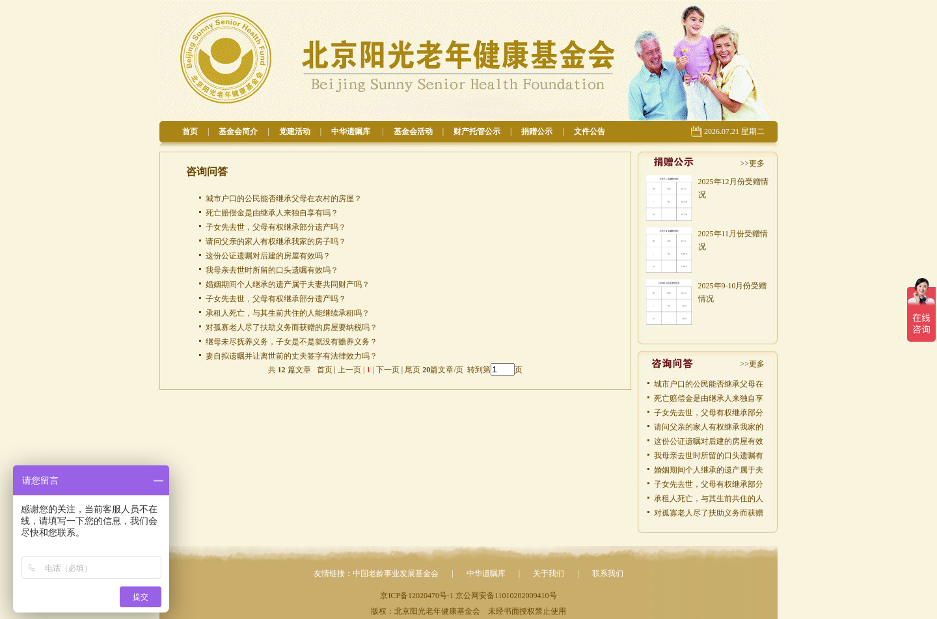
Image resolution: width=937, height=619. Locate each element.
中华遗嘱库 (351, 131)
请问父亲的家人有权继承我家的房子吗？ (276, 241)
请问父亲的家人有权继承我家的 (708, 427)
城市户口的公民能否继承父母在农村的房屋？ (284, 198)
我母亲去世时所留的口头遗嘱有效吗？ (272, 270)
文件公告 (589, 131)
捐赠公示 (536, 131)
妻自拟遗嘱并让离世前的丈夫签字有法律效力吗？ (291, 356)
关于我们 (548, 573)
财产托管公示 (477, 131)
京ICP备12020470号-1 (417, 595)
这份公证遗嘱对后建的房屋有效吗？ (268, 255)
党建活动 (294, 131)
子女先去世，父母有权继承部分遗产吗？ (276, 227)
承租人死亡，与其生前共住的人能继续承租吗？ (288, 313)
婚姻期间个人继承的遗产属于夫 (708, 470)
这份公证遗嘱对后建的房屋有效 (708, 441)
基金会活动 (413, 131)
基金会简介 (238, 131)
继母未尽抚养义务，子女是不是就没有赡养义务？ (291, 341)
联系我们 (607, 573)
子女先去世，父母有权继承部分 (708, 412)
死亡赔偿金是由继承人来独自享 (708, 398)
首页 (190, 131)
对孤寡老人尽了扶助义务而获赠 (708, 512)
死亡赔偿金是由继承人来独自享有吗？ (272, 212)
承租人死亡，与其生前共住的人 (708, 498)
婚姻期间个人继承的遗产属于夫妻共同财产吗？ (288, 284)
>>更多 (752, 163)
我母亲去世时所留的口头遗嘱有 (708, 455)
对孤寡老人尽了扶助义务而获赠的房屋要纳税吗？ (291, 327)
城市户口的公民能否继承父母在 (708, 384)
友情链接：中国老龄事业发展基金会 (376, 573)
